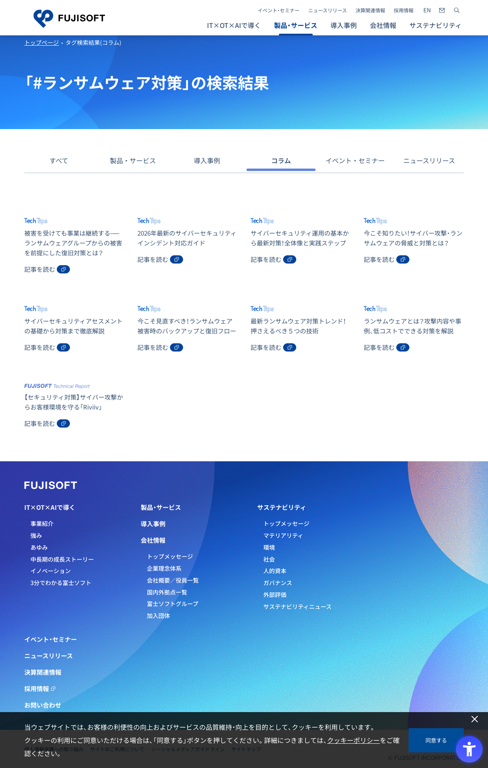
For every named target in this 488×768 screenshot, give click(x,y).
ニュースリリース (327, 10)
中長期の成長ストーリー (62, 559)
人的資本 (274, 571)
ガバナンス (277, 582)
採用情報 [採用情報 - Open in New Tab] (404, 10)
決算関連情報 (370, 10)
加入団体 (158, 615)
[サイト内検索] (457, 10)
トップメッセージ (170, 556)
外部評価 (274, 594)
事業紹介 (41, 523)
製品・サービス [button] (295, 25)
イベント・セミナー (279, 10)
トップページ (41, 42)
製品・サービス (133, 160)
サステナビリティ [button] (435, 25)
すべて (58, 160)
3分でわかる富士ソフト (60, 582)
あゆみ (39, 547)
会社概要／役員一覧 (173, 580)
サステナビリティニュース (297, 606)
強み (36, 535)
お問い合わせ (42, 705)
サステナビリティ (281, 507)
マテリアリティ (283, 535)
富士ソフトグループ (172, 603)
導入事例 (343, 25)
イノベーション (50, 571)
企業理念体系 (164, 568)
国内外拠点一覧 (167, 592)
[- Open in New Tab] (427, 10)
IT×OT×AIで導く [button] (234, 25)
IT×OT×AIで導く (49, 507)
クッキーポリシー (353, 740)
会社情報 (153, 540)
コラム (281, 160)
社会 (269, 559)
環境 (269, 547)
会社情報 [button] (383, 25)
